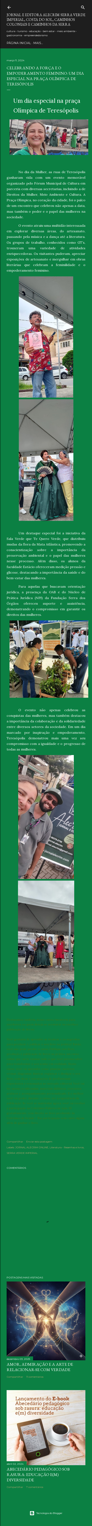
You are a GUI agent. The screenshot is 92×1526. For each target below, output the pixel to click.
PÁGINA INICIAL (19, 43)
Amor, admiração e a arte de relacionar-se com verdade (40, 1367)
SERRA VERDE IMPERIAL (22, 1152)
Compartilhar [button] (15, 1141)
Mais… (38, 43)
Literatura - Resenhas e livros (67, 1147)
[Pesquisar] (82, 6)
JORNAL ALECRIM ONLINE (31, 1147)
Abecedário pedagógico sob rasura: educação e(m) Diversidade (38, 1474)
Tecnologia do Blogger (46, 1513)
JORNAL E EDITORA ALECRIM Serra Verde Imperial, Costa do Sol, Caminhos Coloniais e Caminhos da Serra (46, 19)
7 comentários (34, 1487)
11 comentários (34, 1376)
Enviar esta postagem (39, 1141)
